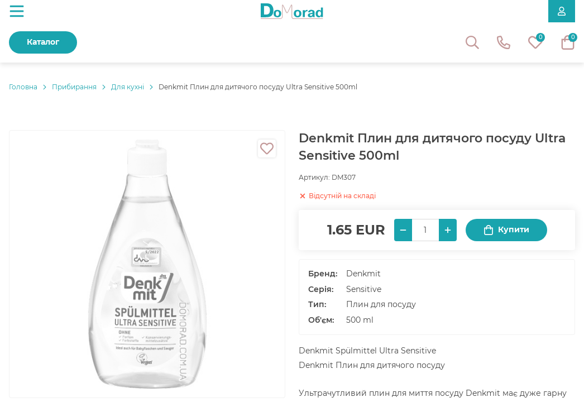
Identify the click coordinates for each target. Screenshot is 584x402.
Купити (506, 229)
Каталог (43, 42)
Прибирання (74, 87)
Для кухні (127, 87)
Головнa (23, 87)
